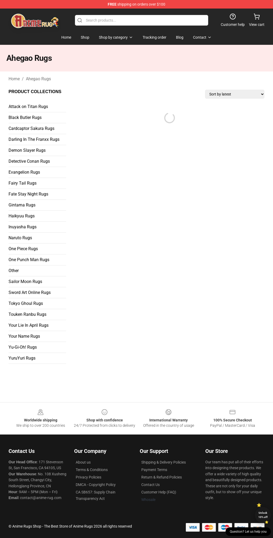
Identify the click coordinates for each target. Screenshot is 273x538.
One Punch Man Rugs (29, 259)
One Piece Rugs (23, 248)
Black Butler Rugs (25, 117)
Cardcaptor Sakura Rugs (31, 128)
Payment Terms (154, 470)
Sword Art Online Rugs (30, 292)
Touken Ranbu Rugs (27, 314)
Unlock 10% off (263, 515)
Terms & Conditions (92, 470)
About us (83, 462)
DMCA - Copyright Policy (96, 485)
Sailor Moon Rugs (25, 281)
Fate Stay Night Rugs (28, 194)
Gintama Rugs (22, 205)
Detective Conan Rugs (29, 161)
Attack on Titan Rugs (28, 106)
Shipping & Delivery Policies (163, 462)
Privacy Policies (88, 477)
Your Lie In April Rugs (29, 325)
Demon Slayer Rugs (27, 150)
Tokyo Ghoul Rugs (26, 303)
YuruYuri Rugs (22, 358)
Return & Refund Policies (161, 477)
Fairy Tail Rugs (23, 183)
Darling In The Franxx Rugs (34, 139)
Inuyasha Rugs (23, 226)
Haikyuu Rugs (22, 215)
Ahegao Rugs (38, 78)
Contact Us (150, 485)
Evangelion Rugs (24, 172)
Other (14, 270)
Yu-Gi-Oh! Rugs (23, 347)
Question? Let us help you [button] (248, 531)
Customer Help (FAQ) (158, 492)
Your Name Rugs (24, 336)
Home (14, 78)
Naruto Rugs (20, 237)
